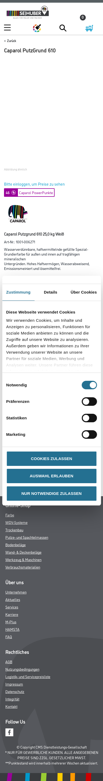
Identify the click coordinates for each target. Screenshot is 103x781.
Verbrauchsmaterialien (22, 566)
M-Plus (10, 621)
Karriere (11, 614)
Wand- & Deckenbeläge (23, 551)
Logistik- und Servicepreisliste (27, 676)
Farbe (9, 514)
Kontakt (11, 706)
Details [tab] (50, 292)
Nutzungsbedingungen (22, 668)
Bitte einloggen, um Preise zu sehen (34, 184)
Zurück (11, 40)
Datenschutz (14, 691)
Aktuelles (12, 599)
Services (11, 606)
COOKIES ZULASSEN (51, 458)
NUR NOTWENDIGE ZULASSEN (51, 493)
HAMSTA (12, 629)
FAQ (8, 636)
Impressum (14, 683)
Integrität (12, 698)
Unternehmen (15, 591)
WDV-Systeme (16, 522)
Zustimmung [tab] (18, 292)
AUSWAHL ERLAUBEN (51, 476)
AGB (8, 661)
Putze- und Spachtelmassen (26, 537)
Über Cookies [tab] (84, 292)
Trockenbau (14, 529)
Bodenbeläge (15, 544)
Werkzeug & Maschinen (23, 559)
